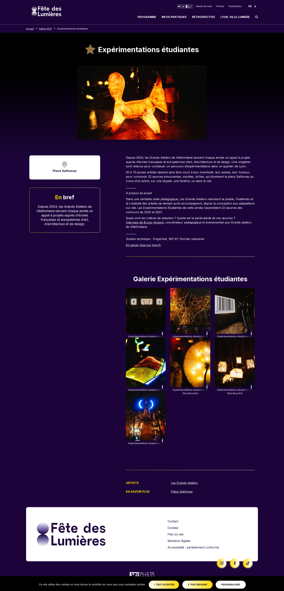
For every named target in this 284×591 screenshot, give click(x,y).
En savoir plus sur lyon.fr (144, 245)
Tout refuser (197, 584)
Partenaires (235, 6)
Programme (146, 17)
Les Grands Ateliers (184, 483)
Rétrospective (203, 17)
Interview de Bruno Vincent (145, 222)
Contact (173, 521)
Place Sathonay (65, 171)
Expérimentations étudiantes (72, 28)
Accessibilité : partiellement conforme (193, 547)
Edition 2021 (45, 28)
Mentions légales (179, 540)
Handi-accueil (204, 6)
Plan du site (175, 534)
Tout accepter (164, 584)
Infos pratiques (174, 17)
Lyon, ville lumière (235, 17)
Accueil (30, 28)
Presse (220, 6)
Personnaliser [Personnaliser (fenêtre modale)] (230, 584)
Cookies (173, 527)
